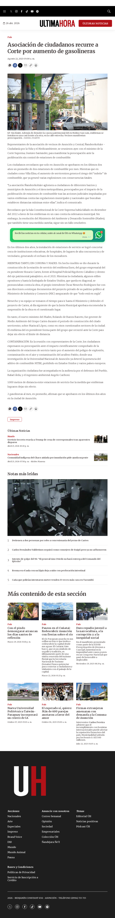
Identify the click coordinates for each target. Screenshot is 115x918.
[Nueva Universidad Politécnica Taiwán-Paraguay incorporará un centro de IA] (23, 691)
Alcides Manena (38, 461)
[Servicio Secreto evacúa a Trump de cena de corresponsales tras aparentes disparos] (101, 439)
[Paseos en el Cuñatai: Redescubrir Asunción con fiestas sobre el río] (57, 611)
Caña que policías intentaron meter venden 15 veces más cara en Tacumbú (53, 580)
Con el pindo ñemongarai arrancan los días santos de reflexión (22, 632)
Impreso (14, 419)
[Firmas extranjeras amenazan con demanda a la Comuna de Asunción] (92, 691)
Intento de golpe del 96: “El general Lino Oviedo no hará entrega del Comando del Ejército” (56, 560)
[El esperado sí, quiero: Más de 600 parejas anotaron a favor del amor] (57, 691)
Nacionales (13, 454)
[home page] (57, 23)
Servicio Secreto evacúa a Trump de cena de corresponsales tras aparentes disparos (48, 441)
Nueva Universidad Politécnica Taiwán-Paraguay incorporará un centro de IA (22, 713)
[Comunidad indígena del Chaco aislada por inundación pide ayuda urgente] (101, 457)
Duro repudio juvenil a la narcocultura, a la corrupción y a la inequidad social (91, 632)
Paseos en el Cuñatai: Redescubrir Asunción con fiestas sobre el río (57, 631)
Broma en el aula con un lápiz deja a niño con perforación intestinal (48, 570)
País (9, 37)
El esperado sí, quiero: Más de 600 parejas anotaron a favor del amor (57, 713)
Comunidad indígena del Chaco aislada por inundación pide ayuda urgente (47, 457)
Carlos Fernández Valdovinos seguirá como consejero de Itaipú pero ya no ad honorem (59, 550)
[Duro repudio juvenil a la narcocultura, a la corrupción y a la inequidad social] (92, 611)
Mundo (11, 436)
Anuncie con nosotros (55, 811)
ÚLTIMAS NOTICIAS (95, 23)
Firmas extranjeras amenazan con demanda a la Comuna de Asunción (91, 713)
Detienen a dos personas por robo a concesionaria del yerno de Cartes (50, 540)
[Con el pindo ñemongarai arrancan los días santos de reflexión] (23, 611)
